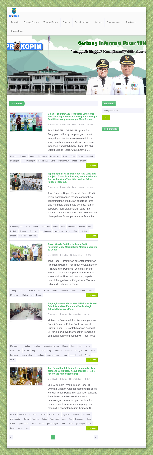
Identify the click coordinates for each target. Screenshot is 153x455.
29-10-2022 (53, 255)
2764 (89, 255)
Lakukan (83, 231)
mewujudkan (27, 355)
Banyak (47, 231)
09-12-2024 (53, 125)
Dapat (80, 156)
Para (65, 156)
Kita (28, 227)
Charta (22, 290)
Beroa (26, 419)
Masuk (82, 290)
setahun (37, 346)
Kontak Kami (17, 31)
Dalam (82, 227)
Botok (12, 423)
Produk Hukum (82, 22)
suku (90, 423)
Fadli (54, 290)
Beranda (15, 22)
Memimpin (14, 295)
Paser (73, 346)
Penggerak (42, 156)
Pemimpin (14, 161)
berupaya (14, 355)
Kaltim (25, 295)
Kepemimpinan (16, 227)
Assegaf (78, 350)
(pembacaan (23, 423)
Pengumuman (114, 22)
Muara (13, 414)
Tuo (70, 419)
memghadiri (15, 419)
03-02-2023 (53, 187)
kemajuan (40, 355)
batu (63, 423)
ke (32, 295)
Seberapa (46, 227)
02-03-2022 (53, 314)
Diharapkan (55, 156)
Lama (55, 227)
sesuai (73, 355)
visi (80, 355)
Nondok (35, 419)
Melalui (13, 156)
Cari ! (106, 117)
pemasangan (52, 423)
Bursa (90, 290)
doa (34, 423)
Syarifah (58, 350)
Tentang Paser (31, 22)
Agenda (98, 22)
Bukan (35, 227)
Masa (74, 161)
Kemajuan (58, 231)
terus (93, 350)
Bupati (65, 346)
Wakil (26, 350)
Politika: (32, 290)
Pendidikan (43, 161)
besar (12, 428)
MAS (12, 360)
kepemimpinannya (51, 346)
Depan (83, 161)
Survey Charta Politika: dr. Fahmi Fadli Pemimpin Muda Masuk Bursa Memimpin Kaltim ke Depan (72, 247)
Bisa (63, 227)
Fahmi (46, 290)
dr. (39, 290)
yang (65, 355)
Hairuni (63, 314)
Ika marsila (65, 125)
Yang (53, 161)
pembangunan (53, 355)
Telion (44, 419)
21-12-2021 (53, 379)
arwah (41, 423)
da (27, 428)
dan (19, 350)
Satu (90, 227)
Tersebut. (33, 236)
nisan (71, 423)
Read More (91, 165)
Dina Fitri (64, 255)
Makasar (14, 346)
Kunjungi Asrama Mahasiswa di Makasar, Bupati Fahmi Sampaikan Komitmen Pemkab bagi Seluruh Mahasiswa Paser (72, 306)
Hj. (50, 350)
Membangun (64, 161)
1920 (87, 314)
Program (23, 156)
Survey (13, 290)
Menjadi (89, 156)
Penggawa (54, 419)
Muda (74, 290)
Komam (22, 414)
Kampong (79, 419)
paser (20, 428)
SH (86, 350)
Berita (66, 22)
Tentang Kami (50, 22)
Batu (89, 419)
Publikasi (131, 22)
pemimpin (80, 423)
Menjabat (72, 227)
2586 (87, 379)
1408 (90, 125)
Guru (32, 156)
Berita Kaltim (78, 125)
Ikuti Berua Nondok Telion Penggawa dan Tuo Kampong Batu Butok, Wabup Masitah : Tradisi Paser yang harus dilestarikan (71, 371)
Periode (13, 231)
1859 (90, 187)
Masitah (68, 350)
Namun (23, 231)
